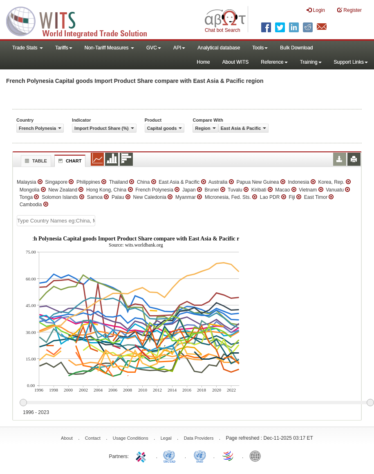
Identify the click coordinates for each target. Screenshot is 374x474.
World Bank (257, 455)
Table (35, 161)
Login (316, 10)
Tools (260, 48)
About (67, 438)
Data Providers (199, 438)
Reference (274, 62)
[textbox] (56, 220)
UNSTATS (200, 455)
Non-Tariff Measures (109, 48)
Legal (166, 438)
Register (349, 10)
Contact (93, 438)
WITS (81, 20)
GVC (153, 48)
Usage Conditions (130, 438)
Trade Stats (27, 48)
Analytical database (218, 48)
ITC (142, 455)
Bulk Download (296, 48)
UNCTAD (171, 455)
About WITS (235, 62)
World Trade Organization (228, 455)
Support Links (351, 62)
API (179, 48)
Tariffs (63, 48)
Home (203, 62)
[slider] (196, 403)
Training (311, 62)
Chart (69, 161)
